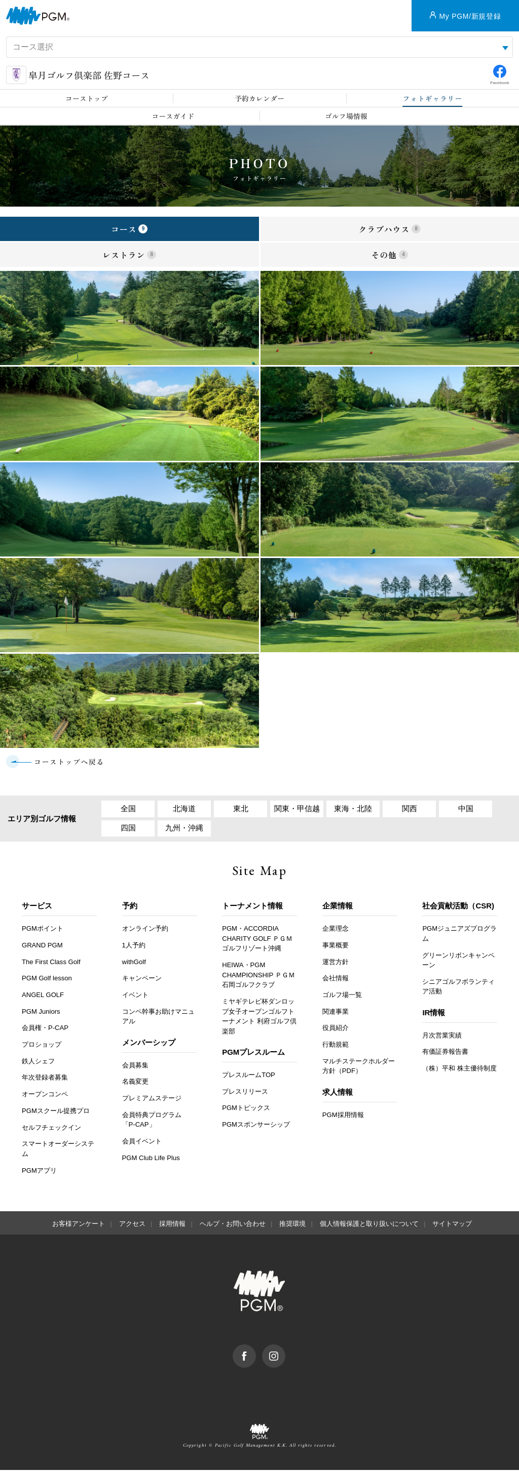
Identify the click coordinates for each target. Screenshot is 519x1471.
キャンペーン (142, 979)
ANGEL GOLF (43, 996)
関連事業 (335, 1012)
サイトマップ (452, 1224)
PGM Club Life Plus (151, 1158)
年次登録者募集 (45, 1078)
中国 (465, 809)
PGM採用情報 (343, 1116)
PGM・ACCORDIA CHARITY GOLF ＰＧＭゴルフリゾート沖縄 (257, 939)
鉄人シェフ (38, 1062)
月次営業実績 (442, 1036)
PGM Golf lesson (47, 979)
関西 (409, 809)
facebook (255, 1350)
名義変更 (135, 1082)
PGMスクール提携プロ (56, 1112)
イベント (135, 996)
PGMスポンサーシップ (256, 1125)
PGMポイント (42, 929)
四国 (128, 828)
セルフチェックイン (51, 1128)
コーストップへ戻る (69, 761)
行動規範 (335, 1045)
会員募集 (135, 1065)
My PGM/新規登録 (470, 16)
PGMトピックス (246, 1108)
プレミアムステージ (151, 1099)
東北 (240, 809)
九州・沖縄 (184, 828)
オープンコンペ (45, 1095)
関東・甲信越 (297, 809)
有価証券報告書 (445, 1052)
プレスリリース (245, 1092)
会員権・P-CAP (45, 1028)
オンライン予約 (145, 929)
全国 (128, 809)
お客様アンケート (78, 1224)
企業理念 (335, 929)
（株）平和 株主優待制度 (459, 1069)
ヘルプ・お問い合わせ (233, 1224)
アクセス (132, 1224)
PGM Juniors (41, 1012)
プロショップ (41, 1045)
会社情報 (335, 979)
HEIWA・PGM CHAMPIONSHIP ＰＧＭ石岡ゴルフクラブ (258, 975)
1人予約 (133, 946)
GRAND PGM (42, 946)
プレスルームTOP (248, 1076)
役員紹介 (335, 1028)
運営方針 (335, 963)
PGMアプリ (39, 1171)
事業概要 (335, 946)
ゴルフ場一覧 (342, 996)
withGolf (134, 963)
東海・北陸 (353, 809)
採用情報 (172, 1224)
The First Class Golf (51, 963)
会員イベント (142, 1142)
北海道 (184, 809)
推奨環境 (292, 1224)
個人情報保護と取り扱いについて (369, 1224)
